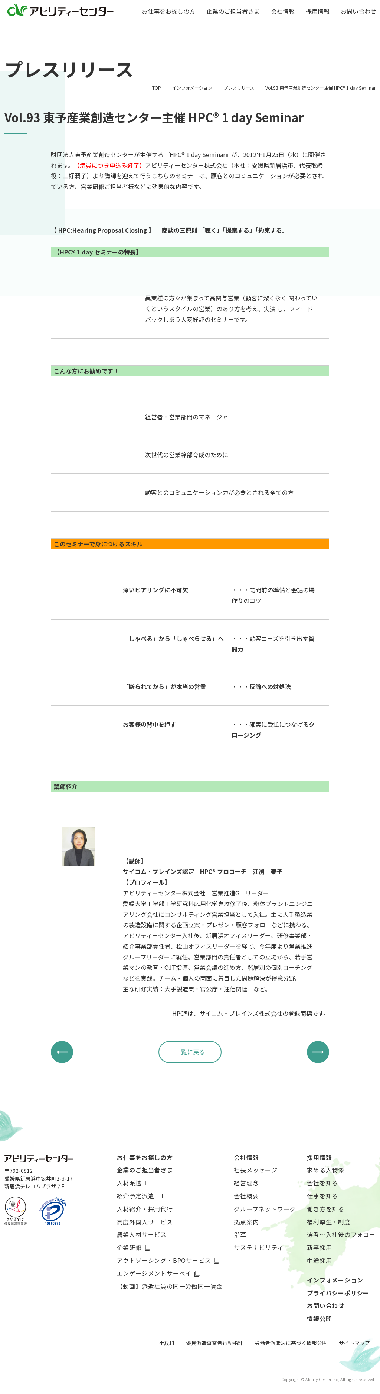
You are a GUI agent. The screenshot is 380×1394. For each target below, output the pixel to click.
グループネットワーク (265, 1208)
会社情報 (283, 12)
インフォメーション (335, 1279)
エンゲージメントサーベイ (154, 1273)
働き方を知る (325, 1208)
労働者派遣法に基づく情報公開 (291, 1343)
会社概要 (246, 1195)
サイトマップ (354, 1343)
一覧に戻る (190, 1051)
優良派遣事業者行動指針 (214, 1343)
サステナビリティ (258, 1247)
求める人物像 (325, 1169)
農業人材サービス (142, 1234)
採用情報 (318, 12)
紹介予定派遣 (135, 1195)
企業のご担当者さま (233, 12)
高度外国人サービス (145, 1221)
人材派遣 (129, 1182)
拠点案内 (246, 1221)
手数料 (166, 1343)
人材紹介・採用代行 (145, 1208)
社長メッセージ (256, 1169)
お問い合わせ (358, 12)
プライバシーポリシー (338, 1292)
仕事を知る (322, 1195)
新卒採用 (319, 1247)
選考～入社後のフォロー (341, 1234)
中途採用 (319, 1260)
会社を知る (322, 1182)
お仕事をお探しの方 (168, 12)
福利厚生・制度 (329, 1221)
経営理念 (246, 1182)
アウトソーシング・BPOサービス (164, 1260)
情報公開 (319, 1318)
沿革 (240, 1234)
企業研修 (129, 1247)
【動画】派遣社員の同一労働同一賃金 (170, 1286)
